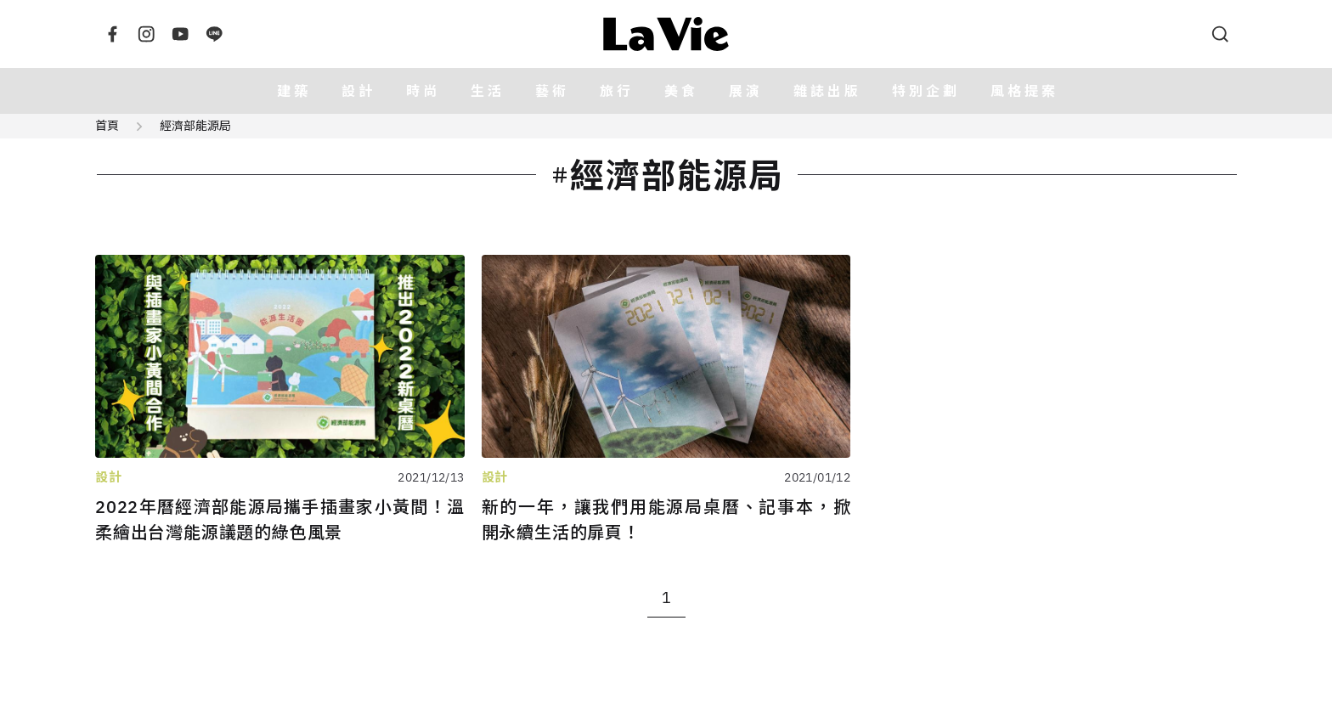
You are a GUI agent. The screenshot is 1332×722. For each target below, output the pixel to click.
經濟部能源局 (195, 125)
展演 (746, 90)
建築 (294, 90)
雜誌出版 (827, 90)
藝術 (552, 90)
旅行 (617, 90)
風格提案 (1024, 90)
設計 (358, 90)
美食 (681, 90)
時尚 (423, 90)
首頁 (107, 125)
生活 (488, 90)
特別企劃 (926, 90)
